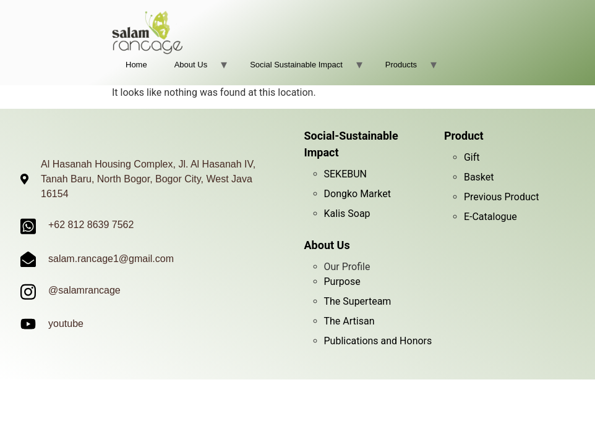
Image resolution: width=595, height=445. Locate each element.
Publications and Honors (378, 341)
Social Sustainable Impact (296, 64)
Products (401, 64)
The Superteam (358, 301)
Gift (472, 157)
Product (464, 135)
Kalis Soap (347, 213)
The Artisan (349, 321)
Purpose (342, 281)
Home (136, 64)
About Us (190, 64)
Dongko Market (357, 194)
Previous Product (501, 197)
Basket (479, 177)
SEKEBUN (345, 174)
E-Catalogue (490, 216)
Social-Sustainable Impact (351, 144)
